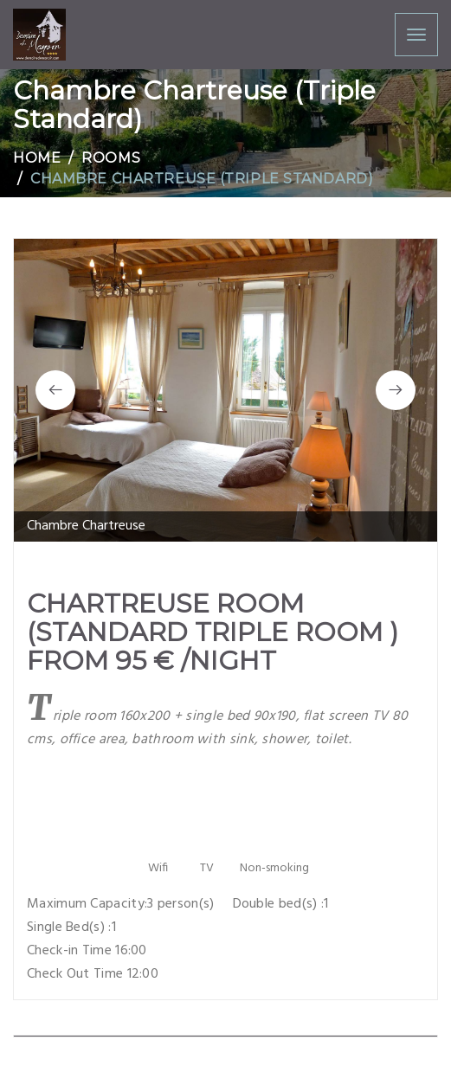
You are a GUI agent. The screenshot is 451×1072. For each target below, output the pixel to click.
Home (37, 158)
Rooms (110, 158)
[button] (55, 390)
